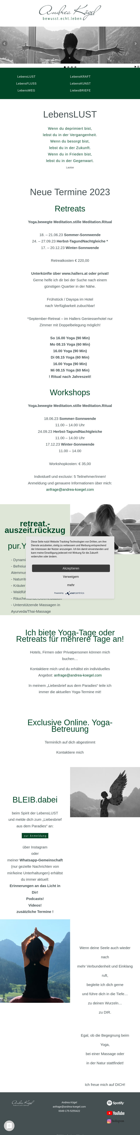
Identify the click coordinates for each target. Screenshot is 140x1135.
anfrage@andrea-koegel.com (70, 482)
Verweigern (71, 576)
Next (135, 43)
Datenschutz (81, 1131)
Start (135, 67)
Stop (138, 67)
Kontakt (56, 1131)
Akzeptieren (70, 568)
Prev (4, 43)
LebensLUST (21, 76)
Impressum (67, 1131)
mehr (71, 585)
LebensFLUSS (105, 76)
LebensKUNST (21, 83)
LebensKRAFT (63, 76)
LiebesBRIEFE (105, 83)
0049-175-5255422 (69, 1103)
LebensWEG (63, 83)
